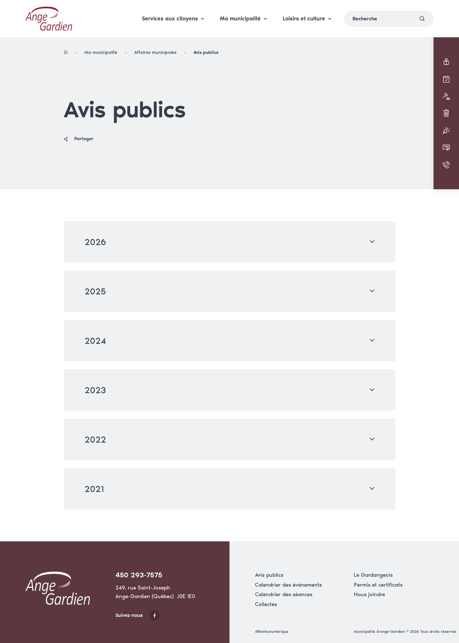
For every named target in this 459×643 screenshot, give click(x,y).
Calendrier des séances (283, 594)
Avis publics (269, 575)
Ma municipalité (243, 11)
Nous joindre (369, 594)
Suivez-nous (137, 615)
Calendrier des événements (288, 585)
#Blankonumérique (271, 631)
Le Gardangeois (373, 575)
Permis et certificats (378, 585)
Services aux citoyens (173, 11)
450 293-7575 (138, 575)
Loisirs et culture (307, 11)
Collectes (266, 604)
